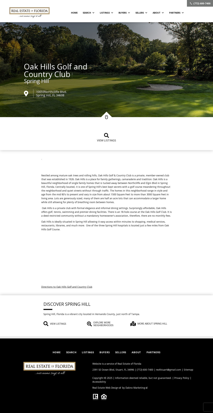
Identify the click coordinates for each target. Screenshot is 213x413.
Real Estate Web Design (106, 387)
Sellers (120, 352)
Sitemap (188, 369)
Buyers (104, 352)
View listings (106, 137)
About (136, 352)
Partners (153, 352)
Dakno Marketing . (137, 387)
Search (71, 352)
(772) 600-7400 (145, 369)
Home (74, 13)
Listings (88, 352)
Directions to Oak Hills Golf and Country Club (66, 286)
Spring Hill (36, 81)
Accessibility (99, 381)
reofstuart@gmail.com (168, 369)
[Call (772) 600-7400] (200, 3)
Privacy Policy (181, 378)
